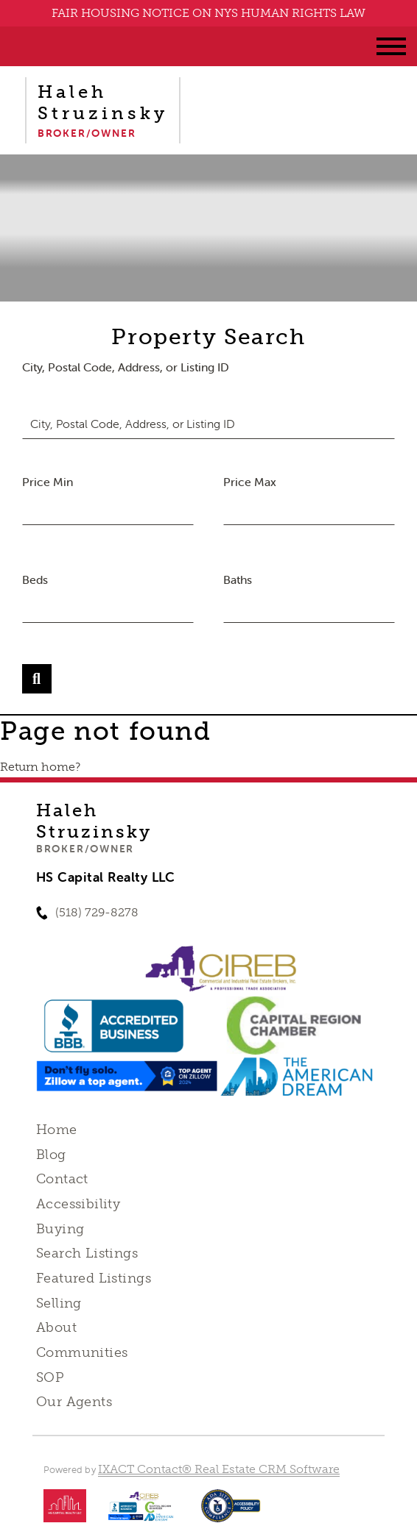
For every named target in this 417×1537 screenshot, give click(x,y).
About (56, 1327)
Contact (62, 1179)
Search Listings (87, 1253)
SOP (50, 1377)
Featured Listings (93, 1278)
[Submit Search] (37, 678)
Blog (51, 1154)
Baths (237, 579)
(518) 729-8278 (97, 912)
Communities (82, 1352)
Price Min (47, 481)
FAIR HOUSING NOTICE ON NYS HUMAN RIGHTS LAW (208, 13)
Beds (35, 579)
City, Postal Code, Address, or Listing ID (125, 367)
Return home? (40, 767)
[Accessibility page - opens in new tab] (231, 1513)
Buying (60, 1229)
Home (56, 1129)
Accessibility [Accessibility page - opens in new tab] (78, 1204)
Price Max (249, 481)
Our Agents (74, 1402)
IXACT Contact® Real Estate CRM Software (219, 1469)
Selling (59, 1303)
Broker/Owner (85, 848)
